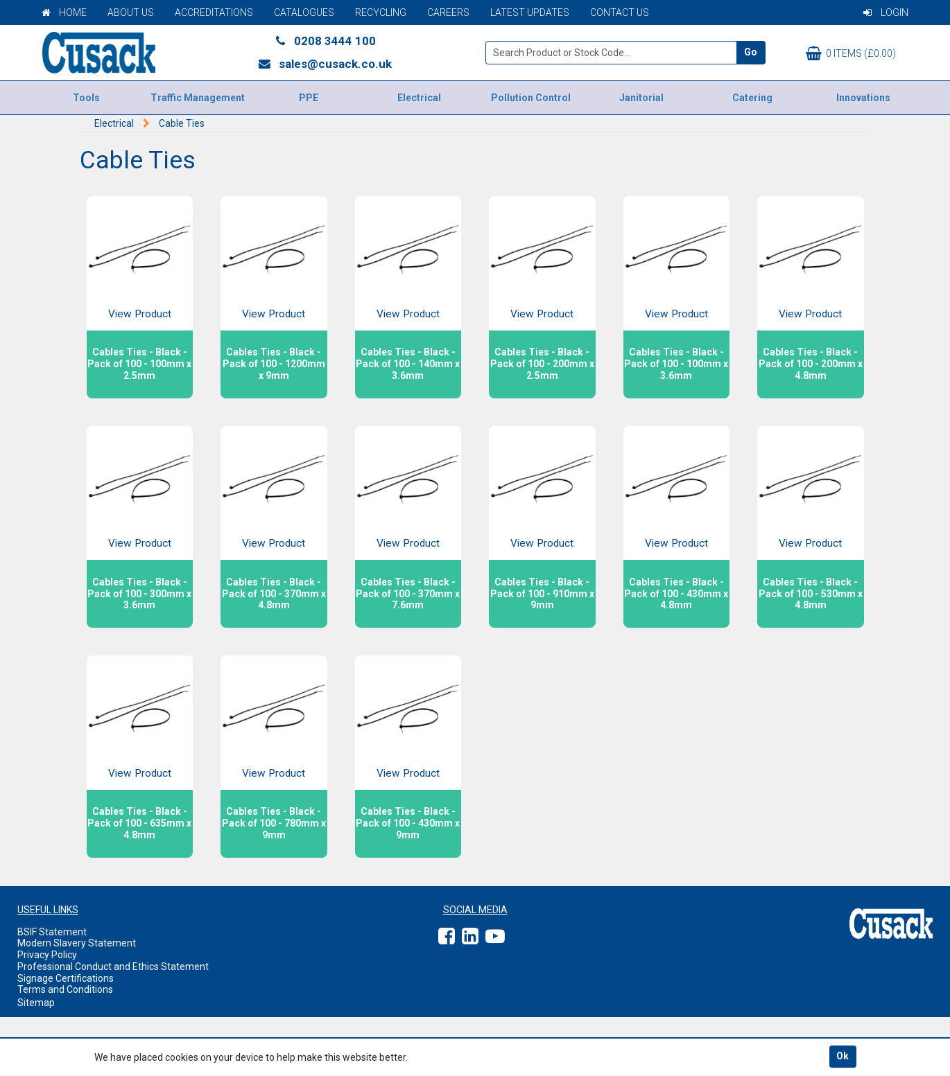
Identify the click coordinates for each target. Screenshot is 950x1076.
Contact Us (619, 12)
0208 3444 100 (324, 41)
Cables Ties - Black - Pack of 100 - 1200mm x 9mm (274, 363)
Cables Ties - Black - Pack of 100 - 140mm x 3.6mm (408, 363)
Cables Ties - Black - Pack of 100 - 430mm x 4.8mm (676, 593)
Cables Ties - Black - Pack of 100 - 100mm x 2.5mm (139, 363)
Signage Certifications (65, 978)
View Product (139, 314)
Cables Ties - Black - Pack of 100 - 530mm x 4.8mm (811, 593)
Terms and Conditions (65, 989)
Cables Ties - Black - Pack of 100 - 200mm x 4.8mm (811, 363)
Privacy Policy (47, 954)
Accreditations (214, 12)
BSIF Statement (52, 931)
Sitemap (36, 1002)
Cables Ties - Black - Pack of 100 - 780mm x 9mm (274, 823)
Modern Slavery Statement (76, 943)
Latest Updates (529, 12)
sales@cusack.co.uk (325, 64)
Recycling (380, 12)
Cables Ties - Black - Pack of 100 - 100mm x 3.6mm (676, 363)
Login (885, 12)
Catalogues (304, 12)
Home (64, 12)
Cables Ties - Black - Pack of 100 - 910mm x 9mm (542, 593)
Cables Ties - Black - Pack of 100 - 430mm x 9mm (408, 823)
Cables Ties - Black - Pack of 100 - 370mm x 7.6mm (408, 593)
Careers (448, 12)
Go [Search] (750, 52)
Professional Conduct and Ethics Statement (113, 966)
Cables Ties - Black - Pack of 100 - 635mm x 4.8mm (139, 823)
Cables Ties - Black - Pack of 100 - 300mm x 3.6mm (139, 593)
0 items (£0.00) (851, 53)
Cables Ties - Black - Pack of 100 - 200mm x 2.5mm (542, 363)
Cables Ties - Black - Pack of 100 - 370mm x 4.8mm (274, 593)
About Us (130, 12)
